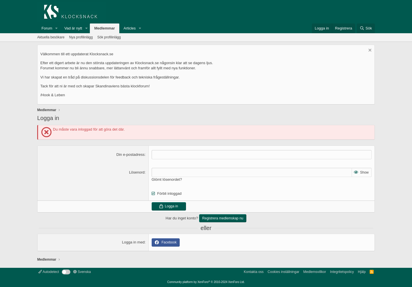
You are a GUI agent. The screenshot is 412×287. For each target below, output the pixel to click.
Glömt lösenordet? (167, 179)
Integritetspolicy (342, 272)
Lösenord (136, 172)
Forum (46, 28)
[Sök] (366, 28)
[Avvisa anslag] (369, 51)
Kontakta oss (254, 272)
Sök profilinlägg (109, 37)
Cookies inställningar (283, 272)
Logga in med (133, 242)
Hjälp (362, 272)
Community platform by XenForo (206, 282)
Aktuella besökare (50, 37)
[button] (56, 28)
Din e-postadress (130, 154)
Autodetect (48, 272)
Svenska (82, 272)
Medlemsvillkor (314, 272)
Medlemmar (104, 28)
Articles (130, 28)
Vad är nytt (73, 28)
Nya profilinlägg (81, 37)
